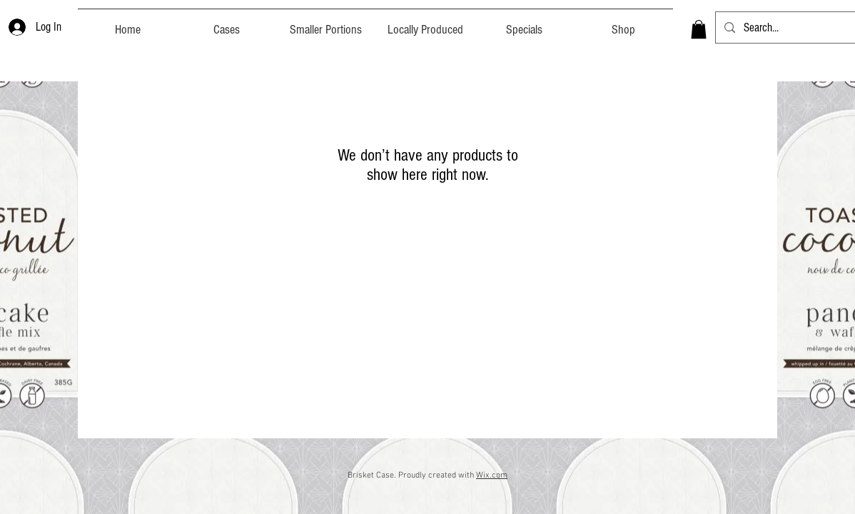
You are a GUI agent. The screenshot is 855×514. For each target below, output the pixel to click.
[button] (699, 29)
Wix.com (491, 475)
